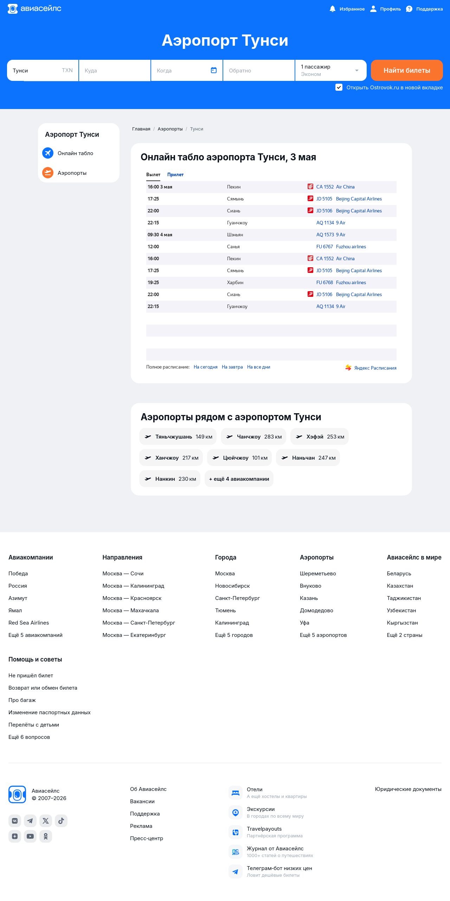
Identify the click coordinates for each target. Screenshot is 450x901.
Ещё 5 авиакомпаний (35, 635)
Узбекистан (401, 610)
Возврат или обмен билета (42, 687)
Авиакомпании (30, 557)
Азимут (17, 598)
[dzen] (15, 836)
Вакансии (142, 801)
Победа (18, 573)
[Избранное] (346, 9)
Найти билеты (407, 70)
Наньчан (308, 457)
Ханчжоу (171, 457)
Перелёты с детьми (33, 724)
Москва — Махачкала (130, 610)
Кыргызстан (402, 622)
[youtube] (30, 836)
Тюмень (225, 610)
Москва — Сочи (122, 573)
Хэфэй (320, 436)
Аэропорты (317, 557)
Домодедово (316, 610)
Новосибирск (232, 585)
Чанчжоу (253, 436)
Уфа (304, 622)
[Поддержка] (424, 9)
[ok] (45, 836)
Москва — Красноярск (131, 598)
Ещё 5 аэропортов (323, 635)
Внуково (310, 585)
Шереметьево (318, 573)
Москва (225, 573)
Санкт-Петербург (237, 598)
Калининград (232, 622)
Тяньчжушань (177, 436)
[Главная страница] (34, 8)
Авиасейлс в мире (414, 557)
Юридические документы (408, 789)
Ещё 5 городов (234, 635)
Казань (309, 598)
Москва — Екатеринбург (134, 635)
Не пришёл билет (30, 675)
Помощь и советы (35, 659)
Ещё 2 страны (404, 635)
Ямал (15, 610)
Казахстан (400, 585)
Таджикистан (404, 598)
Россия (17, 585)
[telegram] (30, 821)
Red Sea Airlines (28, 622)
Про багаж (22, 700)
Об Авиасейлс (148, 789)
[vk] (15, 821)
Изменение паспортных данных (49, 712)
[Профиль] (385, 9)
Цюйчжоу (239, 457)
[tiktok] (61, 821)
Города (226, 557)
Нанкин (169, 478)
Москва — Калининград (133, 585)
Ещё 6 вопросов (29, 737)
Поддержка (145, 813)
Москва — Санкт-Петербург (138, 622)
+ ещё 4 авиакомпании (239, 478)
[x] (45, 821)
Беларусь (399, 573)
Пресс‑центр (146, 838)
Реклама (141, 826)
